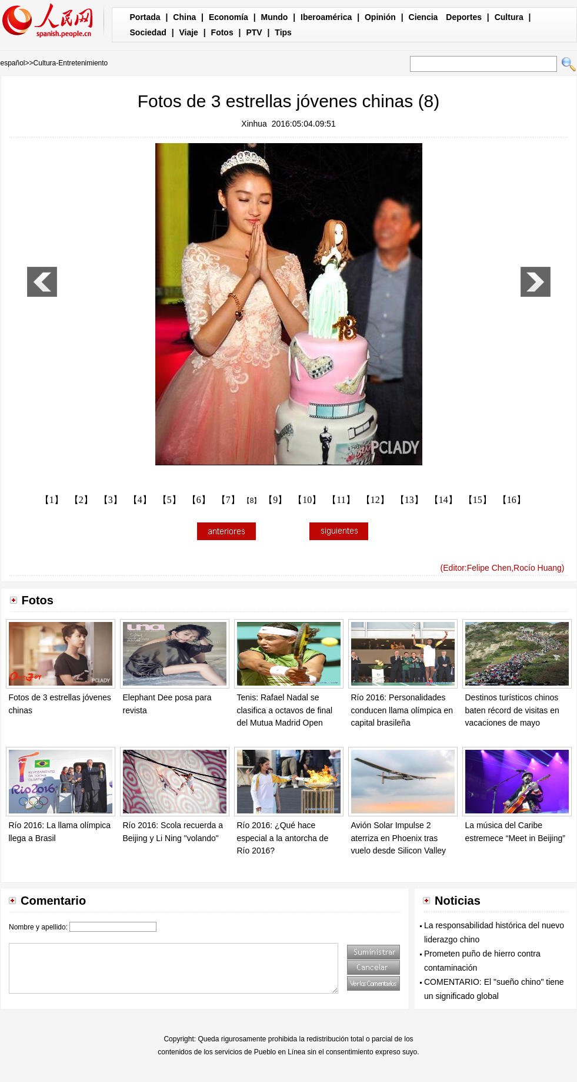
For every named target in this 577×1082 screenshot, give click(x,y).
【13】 (409, 500)
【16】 (512, 500)
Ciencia (423, 17)
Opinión (380, 17)
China (184, 17)
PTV (254, 32)
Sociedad (148, 32)
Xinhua (254, 123)
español (13, 63)
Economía (228, 17)
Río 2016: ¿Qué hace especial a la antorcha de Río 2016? (283, 837)
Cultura (509, 17)
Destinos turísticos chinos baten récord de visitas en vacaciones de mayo (512, 710)
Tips (283, 32)
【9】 (275, 500)
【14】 (443, 500)
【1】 (52, 500)
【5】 (169, 500)
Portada (145, 17)
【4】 (140, 500)
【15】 (477, 500)
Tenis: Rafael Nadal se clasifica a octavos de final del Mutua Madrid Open (285, 710)
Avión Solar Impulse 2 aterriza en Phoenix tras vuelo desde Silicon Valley (398, 837)
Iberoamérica (326, 17)
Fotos (222, 32)
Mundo (274, 17)
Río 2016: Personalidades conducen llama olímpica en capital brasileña (402, 710)
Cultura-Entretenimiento (71, 63)
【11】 (341, 500)
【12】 (375, 500)
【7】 (228, 500)
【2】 (81, 500)
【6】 (199, 500)
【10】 (307, 500)
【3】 (110, 500)
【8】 (252, 501)
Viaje (188, 32)
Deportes (464, 17)
